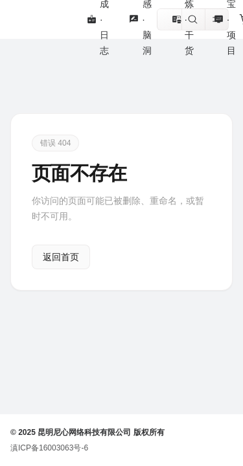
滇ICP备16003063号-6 (49, 447)
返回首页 (61, 257)
